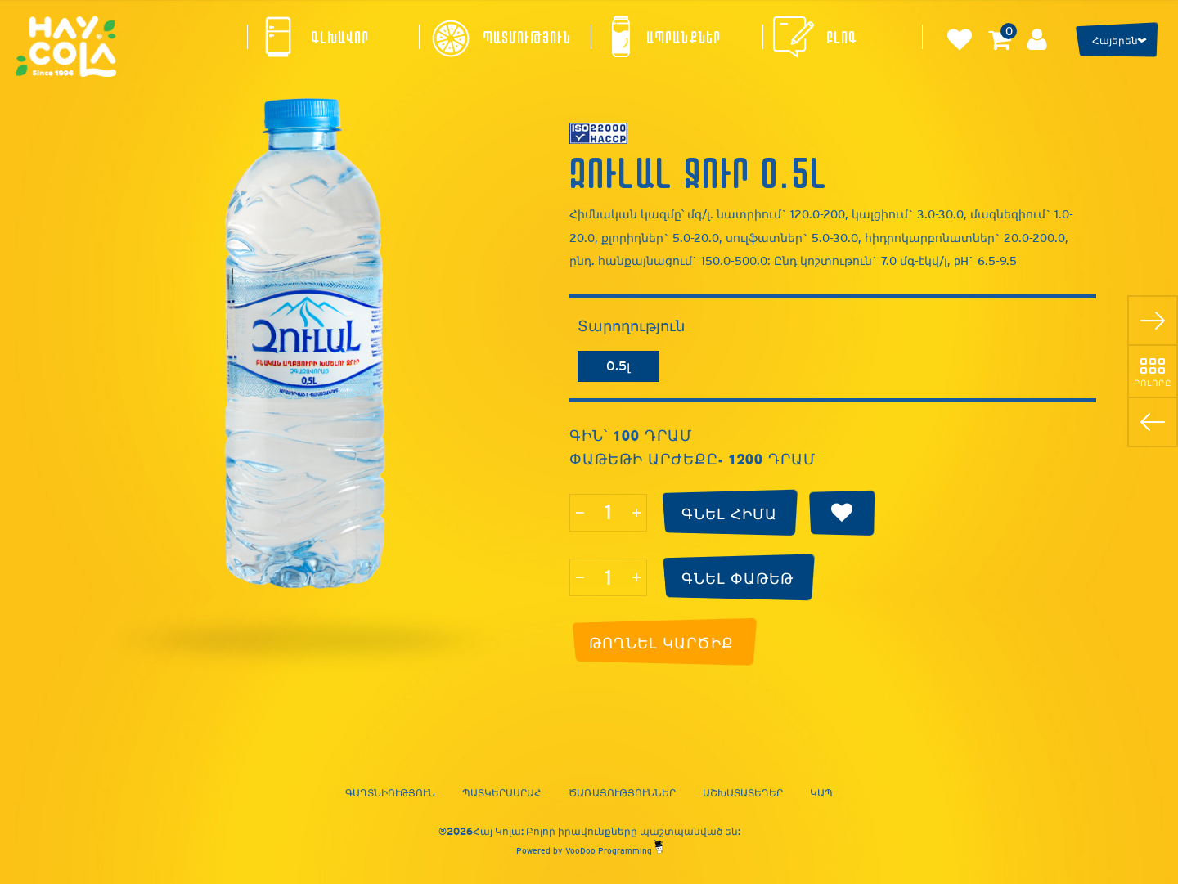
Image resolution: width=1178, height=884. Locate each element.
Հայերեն (1115, 41)
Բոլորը (1152, 383)
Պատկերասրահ (502, 793)
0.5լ (618, 366)
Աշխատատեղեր (743, 793)
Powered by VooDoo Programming (589, 850)
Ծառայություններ (622, 793)
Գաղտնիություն (390, 793)
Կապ (821, 793)
